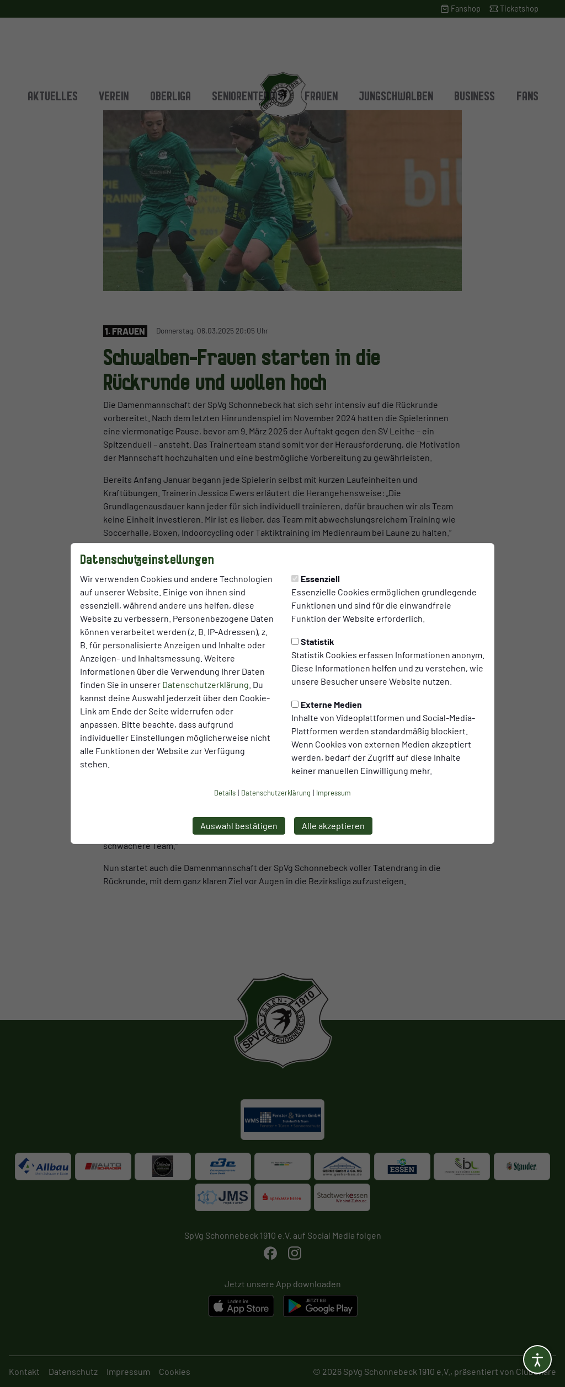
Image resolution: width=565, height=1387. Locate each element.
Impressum (333, 792)
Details (225, 792)
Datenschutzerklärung (205, 684)
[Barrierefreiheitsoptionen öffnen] (537, 1359)
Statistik (312, 641)
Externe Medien (326, 704)
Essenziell (315, 578)
